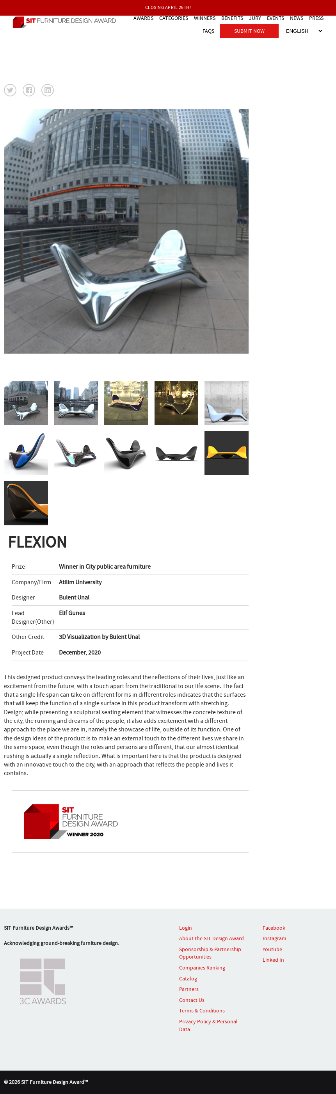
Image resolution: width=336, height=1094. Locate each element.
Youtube (272, 949)
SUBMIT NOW (249, 30)
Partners (189, 989)
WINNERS (204, 17)
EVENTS (275, 17)
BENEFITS (232, 17)
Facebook (274, 927)
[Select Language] (304, 31)
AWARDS (143, 17)
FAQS (208, 30)
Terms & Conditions (202, 1010)
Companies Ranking (202, 967)
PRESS (316, 17)
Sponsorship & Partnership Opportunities (210, 953)
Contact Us (191, 999)
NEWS (296, 17)
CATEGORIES (173, 17)
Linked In (273, 959)
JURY (255, 17)
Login (185, 927)
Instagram (274, 938)
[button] (10, 90)
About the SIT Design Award (211, 938)
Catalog (188, 978)
